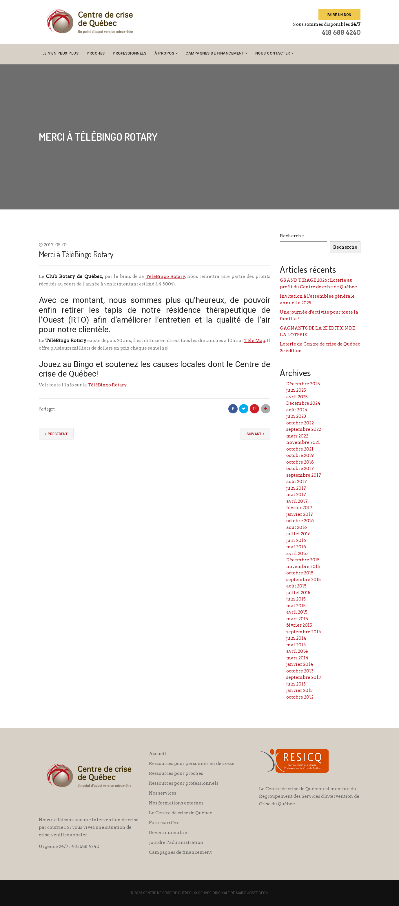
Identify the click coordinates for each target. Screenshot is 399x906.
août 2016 (296, 527)
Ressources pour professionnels (183, 783)
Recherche (292, 235)
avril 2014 (297, 651)
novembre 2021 (303, 442)
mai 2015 (296, 605)
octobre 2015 (300, 573)
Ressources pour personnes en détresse (191, 763)
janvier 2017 (299, 514)
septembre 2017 (303, 475)
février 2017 (299, 507)
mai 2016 (296, 546)
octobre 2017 (300, 468)
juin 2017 (296, 488)
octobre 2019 (300, 455)
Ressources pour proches (176, 773)
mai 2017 (296, 494)
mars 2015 (297, 618)
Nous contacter (272, 53)
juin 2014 (296, 638)
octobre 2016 (300, 520)
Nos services (162, 793)
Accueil (157, 753)
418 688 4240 (341, 32)
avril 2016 (297, 553)
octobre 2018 (300, 462)
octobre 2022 (300, 423)
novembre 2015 (303, 566)
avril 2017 (297, 501)
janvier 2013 (299, 690)
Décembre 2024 (303, 403)
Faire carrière (164, 822)
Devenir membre (168, 832)
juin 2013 (296, 684)
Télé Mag (254, 340)
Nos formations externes (176, 803)
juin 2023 (296, 416)
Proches (96, 53)
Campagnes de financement (214, 53)
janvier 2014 (299, 664)
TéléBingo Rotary (165, 276)
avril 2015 (296, 612)
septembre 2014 (303, 631)
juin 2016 (296, 540)
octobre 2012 (300, 697)
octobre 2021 (300, 449)
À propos (164, 53)
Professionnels (129, 53)
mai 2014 (296, 645)
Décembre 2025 (303, 383)
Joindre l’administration (176, 842)
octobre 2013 (300, 671)
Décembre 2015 (303, 560)
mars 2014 (297, 658)
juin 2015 (296, 599)
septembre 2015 (303, 579)
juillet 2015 (298, 592)
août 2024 (296, 410)
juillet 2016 (298, 533)
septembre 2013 (303, 677)
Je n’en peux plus (60, 53)
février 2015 (299, 625)
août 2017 (296, 481)
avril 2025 (297, 396)
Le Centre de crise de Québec (180, 812)
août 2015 (296, 586)
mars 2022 (297, 436)
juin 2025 (296, 390)
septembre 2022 (303, 429)
